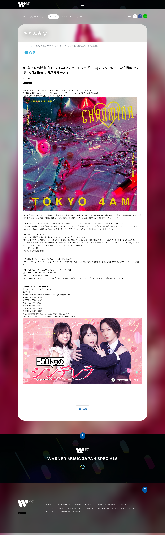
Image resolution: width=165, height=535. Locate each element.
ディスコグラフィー (37, 17)
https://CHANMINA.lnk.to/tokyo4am (42, 273)
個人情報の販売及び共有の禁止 (70, 512)
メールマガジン (124, 504)
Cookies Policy (51, 512)
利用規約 (78, 504)
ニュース (53, 17)
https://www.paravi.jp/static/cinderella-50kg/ (57, 317)
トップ (22, 17)
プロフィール (67, 17)
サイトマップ (89, 504)
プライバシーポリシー (63, 504)
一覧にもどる (82, 409)
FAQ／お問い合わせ (74, 508)
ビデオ (79, 17)
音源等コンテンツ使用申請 (106, 504)
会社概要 (49, 504)
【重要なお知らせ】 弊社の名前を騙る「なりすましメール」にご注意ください (110, 508)
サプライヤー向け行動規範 (54, 508)
